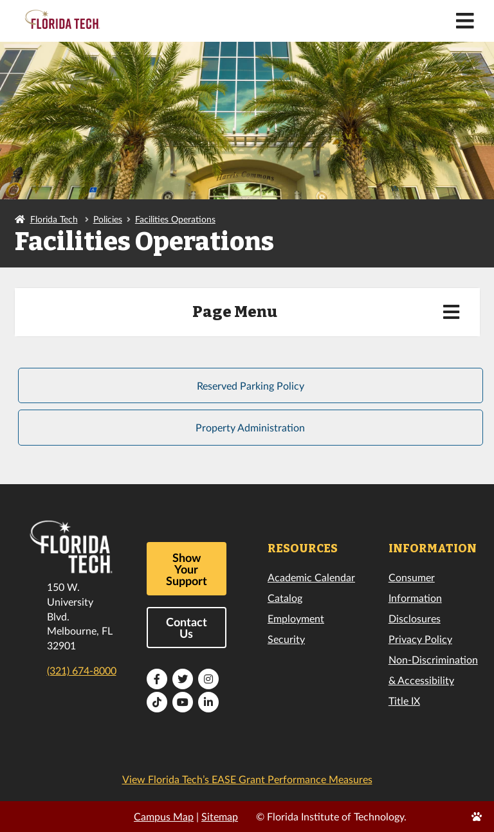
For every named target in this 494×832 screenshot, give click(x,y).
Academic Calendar (311, 577)
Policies (107, 218)
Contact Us (186, 627)
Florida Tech (54, 218)
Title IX (404, 700)
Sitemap (219, 816)
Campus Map (164, 816)
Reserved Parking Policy (250, 385)
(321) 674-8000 (81, 670)
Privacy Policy (420, 639)
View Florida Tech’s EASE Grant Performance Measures (247, 779)
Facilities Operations (175, 218)
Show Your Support (186, 569)
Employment (296, 618)
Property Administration (250, 427)
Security (286, 639)
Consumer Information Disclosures (415, 597)
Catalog (285, 598)
